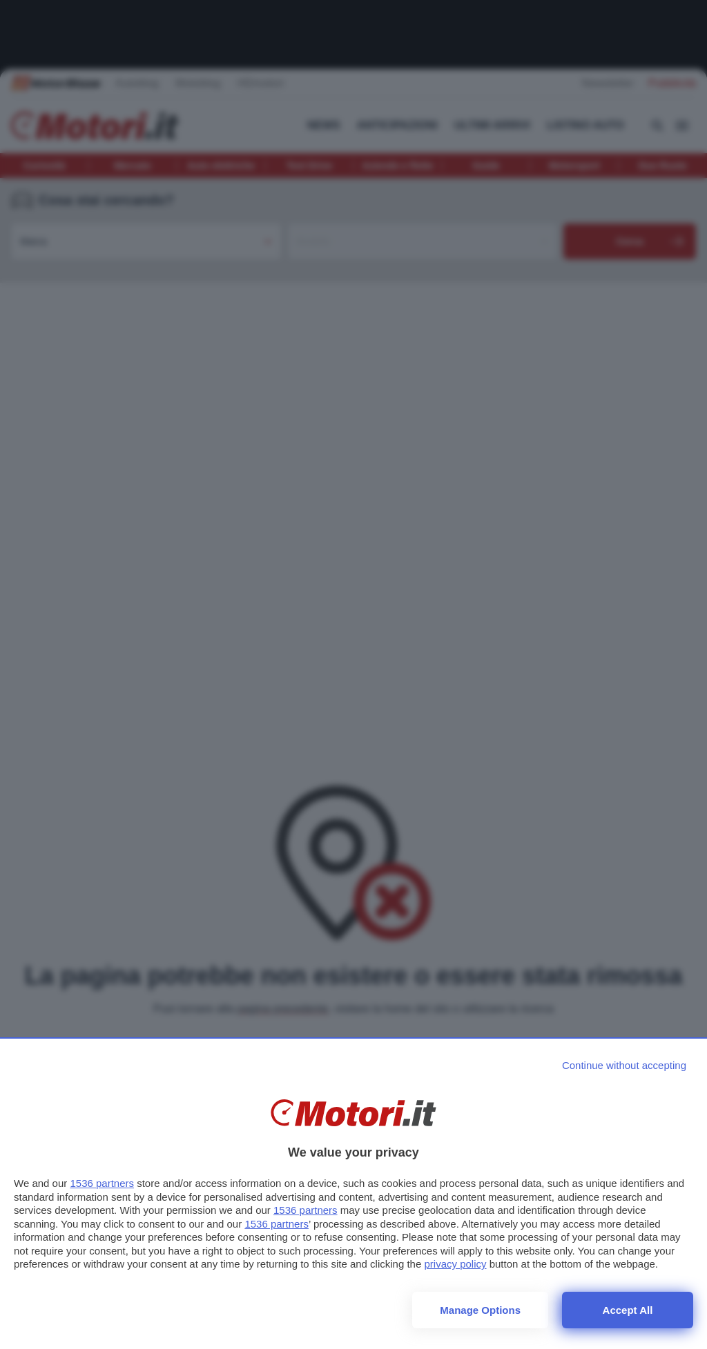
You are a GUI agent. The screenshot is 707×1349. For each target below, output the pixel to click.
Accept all (628, 1310)
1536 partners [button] (102, 1183)
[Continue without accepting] (624, 1065)
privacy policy (455, 1264)
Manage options (480, 1310)
